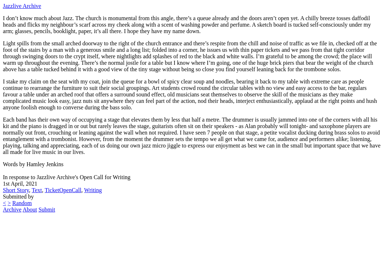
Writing (93, 190)
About (30, 209)
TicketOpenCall (63, 190)
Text (37, 190)
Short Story (16, 190)
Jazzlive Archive (22, 6)
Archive (12, 209)
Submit (47, 209)
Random (22, 203)
